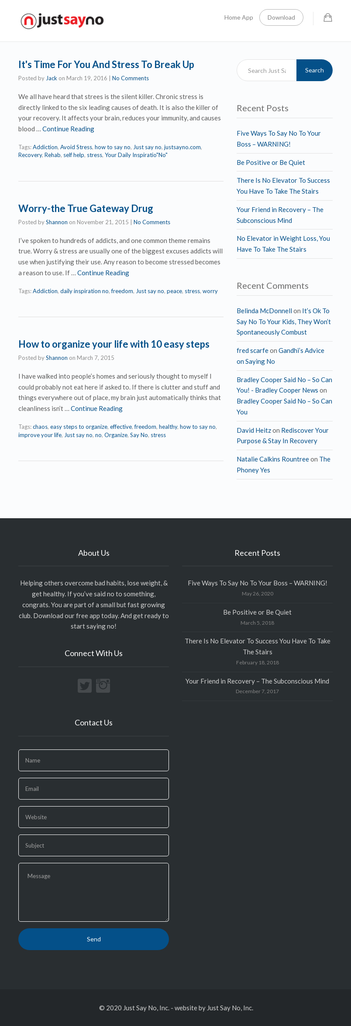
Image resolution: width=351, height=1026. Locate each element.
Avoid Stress (76, 147)
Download (281, 17)
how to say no (113, 147)
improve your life (40, 434)
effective (121, 426)
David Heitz (254, 430)
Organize (115, 434)
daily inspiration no (84, 290)
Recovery (30, 154)
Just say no (147, 147)
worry (210, 290)
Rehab (53, 154)
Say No (139, 434)
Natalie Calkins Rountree (273, 459)
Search (314, 70)
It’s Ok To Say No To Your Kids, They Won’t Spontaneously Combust (284, 321)
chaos (40, 426)
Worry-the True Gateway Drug (85, 208)
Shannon (57, 222)
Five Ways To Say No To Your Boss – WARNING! (257, 583)
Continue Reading (68, 129)
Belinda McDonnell (264, 311)
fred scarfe (252, 350)
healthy (168, 426)
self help (73, 154)
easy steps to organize (78, 426)
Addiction (45, 147)
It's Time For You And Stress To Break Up (106, 64)
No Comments (130, 78)
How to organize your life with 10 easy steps (114, 344)
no (98, 434)
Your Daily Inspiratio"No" (136, 154)
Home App (238, 17)
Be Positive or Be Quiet (271, 162)
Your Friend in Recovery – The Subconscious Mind (257, 681)
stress (94, 154)
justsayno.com (182, 147)
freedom (122, 290)
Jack (51, 78)
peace (174, 290)
